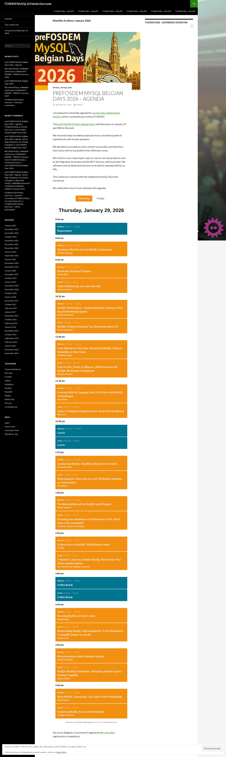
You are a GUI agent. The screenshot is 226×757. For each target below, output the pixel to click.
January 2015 (10, 346)
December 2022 (11, 244)
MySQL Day (66, 87)
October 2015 (10, 334)
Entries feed (10, 426)
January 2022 (10, 252)
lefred (79, 104)
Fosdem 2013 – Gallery (137, 11)
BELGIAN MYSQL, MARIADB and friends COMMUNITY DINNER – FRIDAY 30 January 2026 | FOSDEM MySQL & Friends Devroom (17, 157)
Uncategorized (11, 407)
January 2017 (10, 312)
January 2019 (10, 282)
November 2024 (12, 233)
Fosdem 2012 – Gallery (161, 11)
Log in (7, 423)
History (8, 19)
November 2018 (12, 289)
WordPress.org (11, 434)
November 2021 (12, 255)
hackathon (9, 384)
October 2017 (10, 304)
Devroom (9, 373)
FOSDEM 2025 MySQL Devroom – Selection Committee (14, 102)
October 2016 (10, 319)
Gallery (8, 380)
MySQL (56, 87)
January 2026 (10, 225)
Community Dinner (13, 369)
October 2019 (10, 278)
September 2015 (12, 338)
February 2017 (11, 308)
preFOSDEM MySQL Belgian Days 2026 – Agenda (88, 96)
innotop (8, 388)
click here (109, 732)
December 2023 (11, 240)
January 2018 (10, 297)
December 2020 (11, 263)
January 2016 (10, 327)
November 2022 (12, 248)
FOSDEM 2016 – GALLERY (64, 11)
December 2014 (11, 349)
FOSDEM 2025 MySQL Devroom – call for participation (14, 207)
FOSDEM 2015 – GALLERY (88, 11)
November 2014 (12, 353)
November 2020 (12, 267)
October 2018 (10, 293)
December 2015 (11, 331)
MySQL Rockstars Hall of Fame (16, 32)
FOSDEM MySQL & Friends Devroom (28, 3)
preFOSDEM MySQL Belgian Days (76, 124)
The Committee (12, 25)
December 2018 (11, 285)
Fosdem (8, 377)
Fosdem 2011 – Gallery (185, 11)
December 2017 (11, 301)
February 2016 (11, 323)
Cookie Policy (61, 752)
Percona (8, 403)
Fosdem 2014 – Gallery (112, 11)
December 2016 (11, 316)
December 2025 (11, 229)
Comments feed (12, 430)
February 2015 (11, 342)
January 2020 (10, 270)
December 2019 (11, 274)
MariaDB (8, 392)
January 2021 (10, 259)
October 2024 (10, 237)
